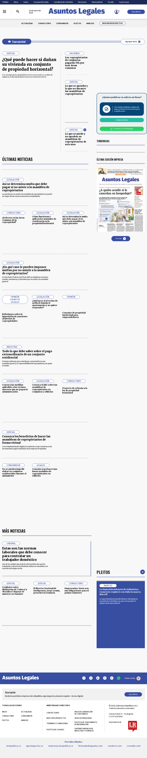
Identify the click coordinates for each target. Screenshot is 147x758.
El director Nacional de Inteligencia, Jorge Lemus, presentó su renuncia (46, 590)
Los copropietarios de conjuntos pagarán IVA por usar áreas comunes (76, 63)
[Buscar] (18, 12)
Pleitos (103, 572)
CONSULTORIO (44, 23)
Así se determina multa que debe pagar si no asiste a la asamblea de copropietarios (25, 187)
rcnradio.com (134, 746)
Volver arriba (133, 678)
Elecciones (82, 2)
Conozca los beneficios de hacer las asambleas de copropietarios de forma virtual (26, 439)
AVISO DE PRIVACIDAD (83, 718)
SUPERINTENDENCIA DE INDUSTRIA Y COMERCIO (84, 729)
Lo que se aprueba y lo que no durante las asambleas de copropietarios (76, 89)
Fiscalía (111, 2)
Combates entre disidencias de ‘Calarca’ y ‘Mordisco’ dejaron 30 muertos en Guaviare (14, 590)
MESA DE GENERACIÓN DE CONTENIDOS (84, 713)
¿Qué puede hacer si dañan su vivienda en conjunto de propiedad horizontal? (29, 64)
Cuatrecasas (124, 2)
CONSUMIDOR (62, 23)
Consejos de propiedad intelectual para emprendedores (74, 315)
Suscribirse (136, 12)
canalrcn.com (115, 746)
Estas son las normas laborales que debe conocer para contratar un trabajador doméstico (24, 554)
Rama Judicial (97, 2)
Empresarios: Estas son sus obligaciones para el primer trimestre (76, 590)
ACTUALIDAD (27, 23)
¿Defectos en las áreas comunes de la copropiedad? (13, 220)
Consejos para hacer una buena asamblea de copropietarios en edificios (44, 472)
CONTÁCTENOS (53, 713)
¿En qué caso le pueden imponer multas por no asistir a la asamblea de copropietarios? (26, 270)
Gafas (25, 2)
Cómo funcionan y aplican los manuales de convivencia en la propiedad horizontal (44, 220)
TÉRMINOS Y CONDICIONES (57, 723)
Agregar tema (132, 41)
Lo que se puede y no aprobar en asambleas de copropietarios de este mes (75, 139)
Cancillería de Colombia (63, 2)
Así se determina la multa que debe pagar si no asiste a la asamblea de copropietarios (74, 220)
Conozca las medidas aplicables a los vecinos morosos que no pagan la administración (15, 388)
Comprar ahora (122, 120)
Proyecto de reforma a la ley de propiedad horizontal (74, 390)
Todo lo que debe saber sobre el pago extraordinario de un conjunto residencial (27, 354)
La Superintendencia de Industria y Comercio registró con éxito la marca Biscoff (120, 592)
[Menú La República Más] (4, 12)
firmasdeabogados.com (90, 746)
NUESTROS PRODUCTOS (56, 718)
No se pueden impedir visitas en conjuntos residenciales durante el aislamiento (14, 472)
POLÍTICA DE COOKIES (55, 729)
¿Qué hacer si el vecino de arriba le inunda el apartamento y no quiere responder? (45, 304)
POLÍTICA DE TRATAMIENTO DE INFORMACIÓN (86, 723)
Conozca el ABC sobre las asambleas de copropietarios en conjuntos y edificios (44, 388)
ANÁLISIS (90, 23)
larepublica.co (13, 746)
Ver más (121, 238)
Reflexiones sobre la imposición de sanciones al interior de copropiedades (14, 317)
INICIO (4, 712)
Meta (16, 2)
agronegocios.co (34, 746)
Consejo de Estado (41, 2)
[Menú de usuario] (116, 11)
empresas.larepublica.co (60, 746)
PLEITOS (77, 23)
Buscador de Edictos (112, 23)
